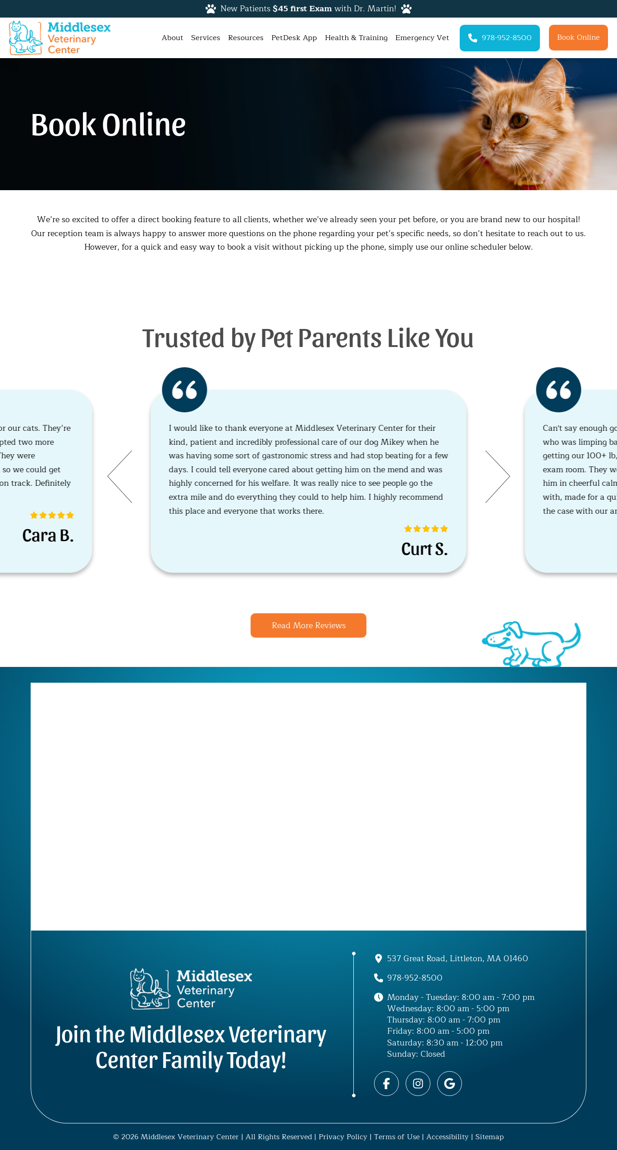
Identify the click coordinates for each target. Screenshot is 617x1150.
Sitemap (489, 1137)
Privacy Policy (343, 1137)
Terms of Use (397, 1137)
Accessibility (447, 1137)
